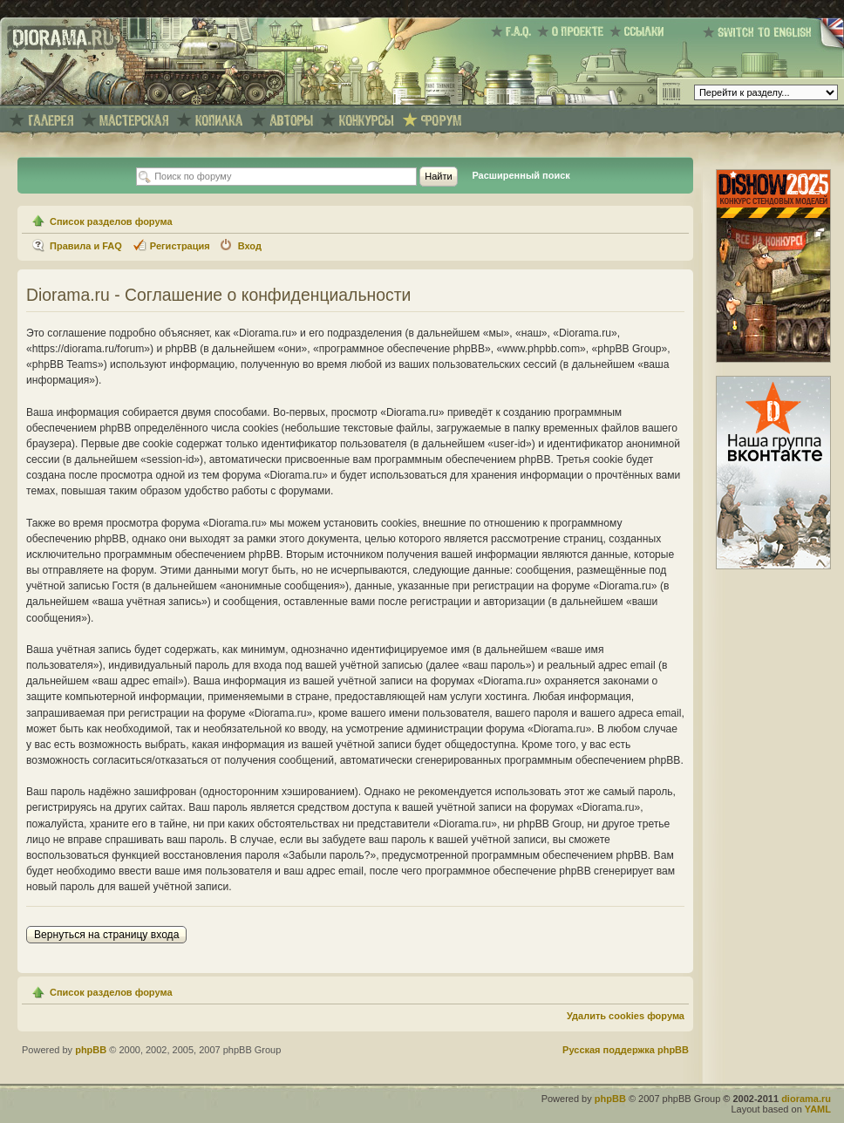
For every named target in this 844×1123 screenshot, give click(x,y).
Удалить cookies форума (625, 1016)
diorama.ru (806, 1098)
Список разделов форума (111, 221)
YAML (818, 1109)
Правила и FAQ (86, 246)
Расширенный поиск (520, 175)
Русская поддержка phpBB (625, 1050)
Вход (250, 246)
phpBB (90, 1050)
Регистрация (180, 246)
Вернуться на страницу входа (106, 935)
